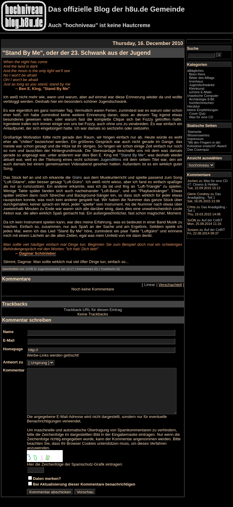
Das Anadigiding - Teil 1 (213, 239)
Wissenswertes (210, 144)
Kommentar (13, 365)
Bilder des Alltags (213, 83)
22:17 (69, 264)
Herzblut (205, 115)
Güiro (78, 173)
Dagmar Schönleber (37, 249)
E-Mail (8, 336)
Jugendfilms (42, 159)
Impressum (207, 147)
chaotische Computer (207, 102)
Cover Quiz (209, 122)
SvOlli (29, 264)
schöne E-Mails (212, 97)
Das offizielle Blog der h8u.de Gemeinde (116, 9)
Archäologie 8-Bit (213, 108)
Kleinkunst (208, 93)
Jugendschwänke (49, 264)
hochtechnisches (213, 111)
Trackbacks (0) (110, 264)
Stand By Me (76, 155)
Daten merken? (47, 478)
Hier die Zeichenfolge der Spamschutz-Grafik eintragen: (75, 464)
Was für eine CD (213, 125)
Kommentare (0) (87, 264)
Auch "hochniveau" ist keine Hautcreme (99, 25)
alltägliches (207, 75)
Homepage (13, 344)
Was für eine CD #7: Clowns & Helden (214, 201)
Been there (209, 79)
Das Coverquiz (210, 162)
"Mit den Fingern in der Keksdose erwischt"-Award (213, 154)
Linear (161, 280)
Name (8, 327)
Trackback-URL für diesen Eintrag (99, 305)
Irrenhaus (208, 86)
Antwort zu (13, 357)
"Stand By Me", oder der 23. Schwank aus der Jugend (76, 52)
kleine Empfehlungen (214, 118)
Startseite (207, 140)
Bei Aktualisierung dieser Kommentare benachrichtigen (84, 484)
